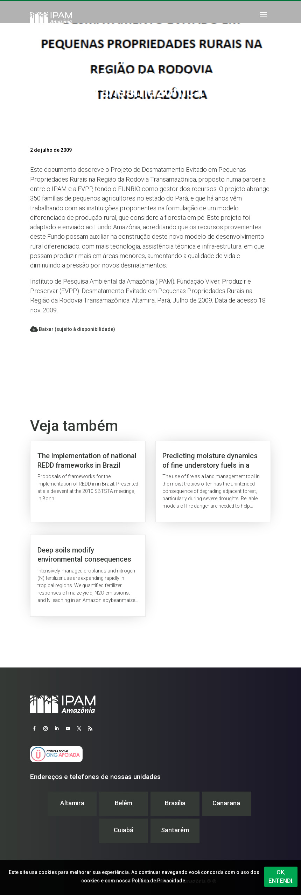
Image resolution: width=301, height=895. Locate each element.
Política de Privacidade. (159, 880)
